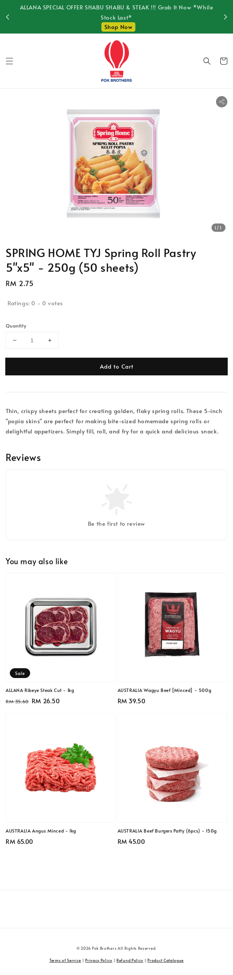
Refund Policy (129, 960)
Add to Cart (116, 366)
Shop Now (118, 27)
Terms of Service (65, 960)
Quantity (16, 325)
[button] (9, 61)
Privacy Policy (98, 960)
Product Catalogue (165, 960)
